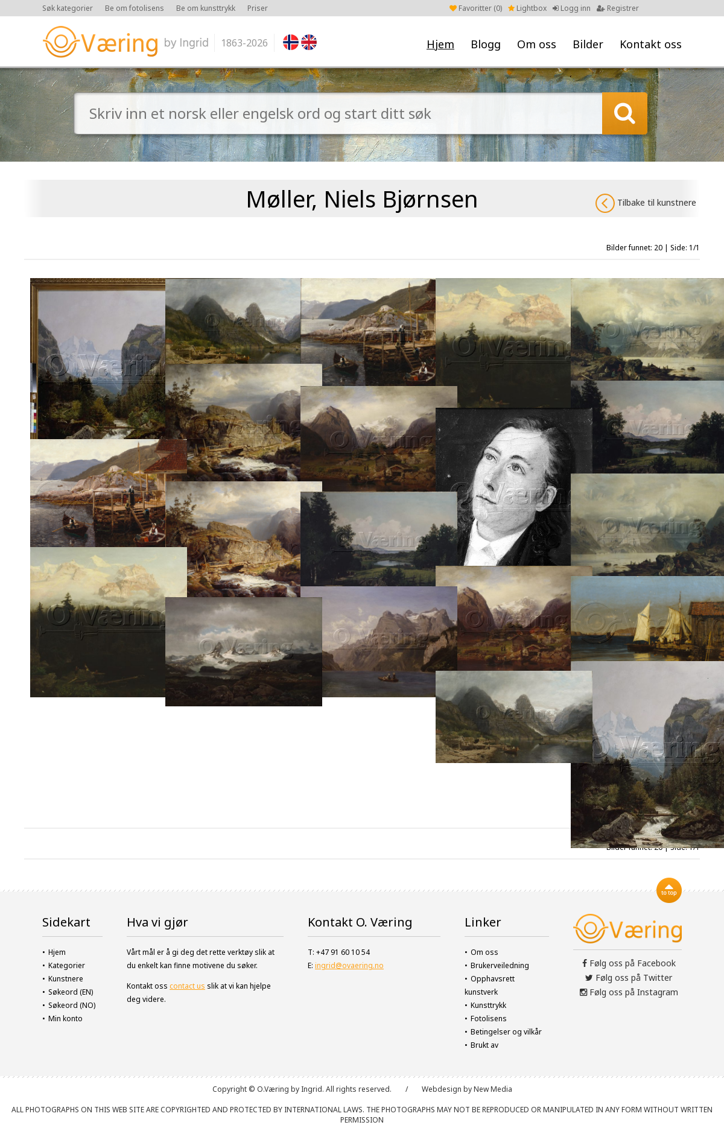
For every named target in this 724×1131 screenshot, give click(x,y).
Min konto (65, 1018)
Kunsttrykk (488, 1005)
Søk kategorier (67, 8)
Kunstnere (65, 979)
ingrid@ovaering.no (349, 965)
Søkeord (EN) (70, 992)
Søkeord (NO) (71, 1005)
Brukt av (484, 1045)
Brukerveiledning (500, 965)
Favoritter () (475, 8)
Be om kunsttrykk (205, 8)
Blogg (486, 44)
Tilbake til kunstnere (645, 203)
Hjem (440, 44)
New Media (493, 1089)
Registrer (618, 8)
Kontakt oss (651, 44)
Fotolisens (489, 1018)
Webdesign (442, 1089)
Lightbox (527, 8)
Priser (257, 8)
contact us (187, 986)
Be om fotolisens (134, 8)
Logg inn (572, 8)
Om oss (536, 44)
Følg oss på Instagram (629, 992)
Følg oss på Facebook (629, 963)
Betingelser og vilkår (506, 1032)
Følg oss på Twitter (628, 977)
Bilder (588, 44)
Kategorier (66, 965)
